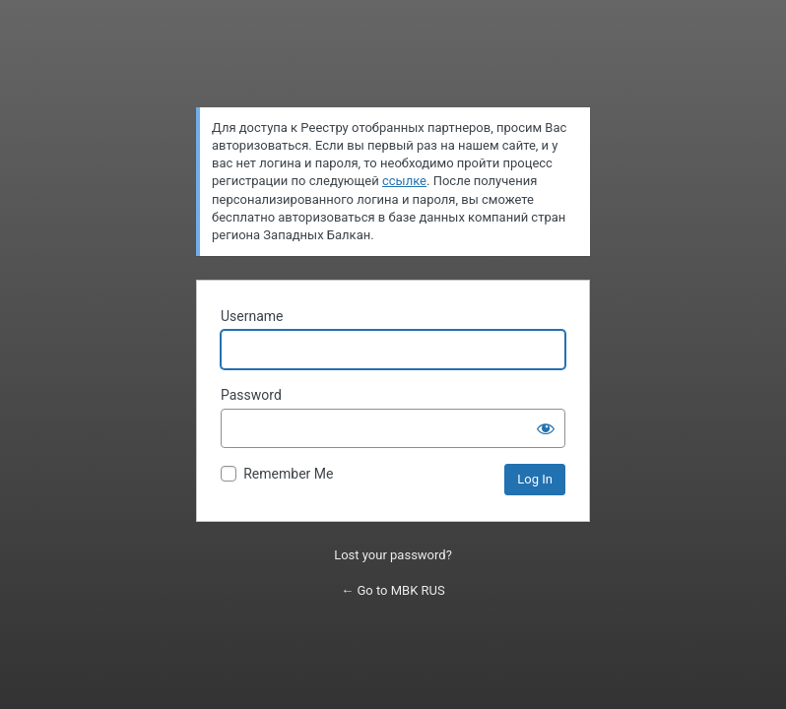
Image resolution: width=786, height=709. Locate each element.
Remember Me (288, 474)
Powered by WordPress (393, 61)
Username (252, 316)
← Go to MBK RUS (392, 590)
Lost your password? (393, 555)
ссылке (404, 180)
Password (251, 395)
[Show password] (545, 428)
